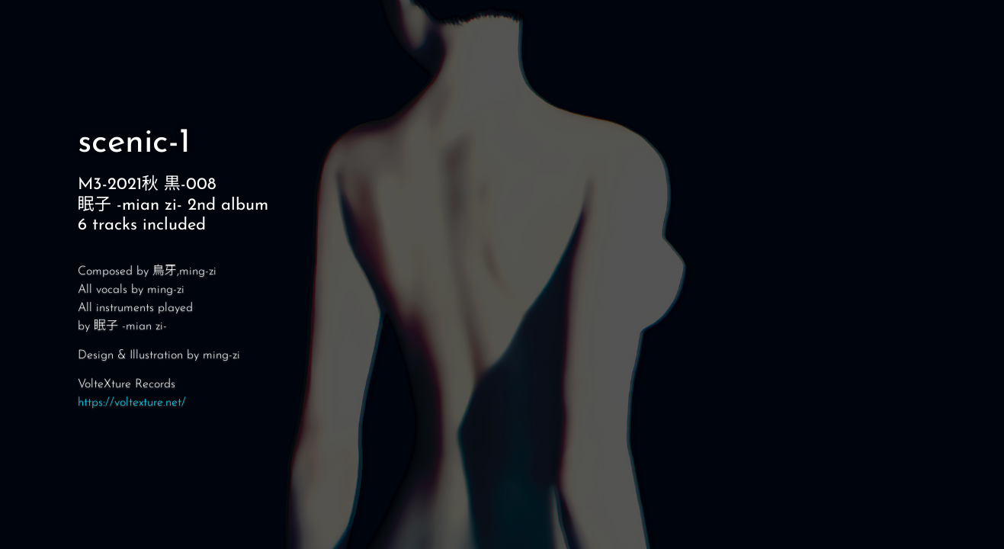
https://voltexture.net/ (132, 402)
